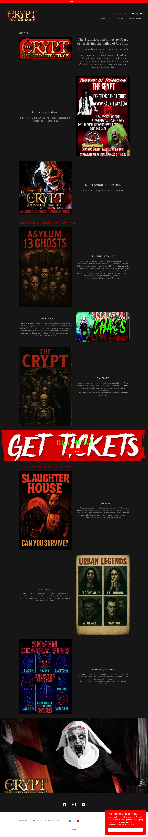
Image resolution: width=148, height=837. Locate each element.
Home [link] (102, 18)
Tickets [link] (122, 18)
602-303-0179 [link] (120, 13)
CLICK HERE (74, 451)
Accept (126, 830)
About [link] (112, 18)
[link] (22, 15)
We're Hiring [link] (135, 18)
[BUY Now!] (74, 1)
